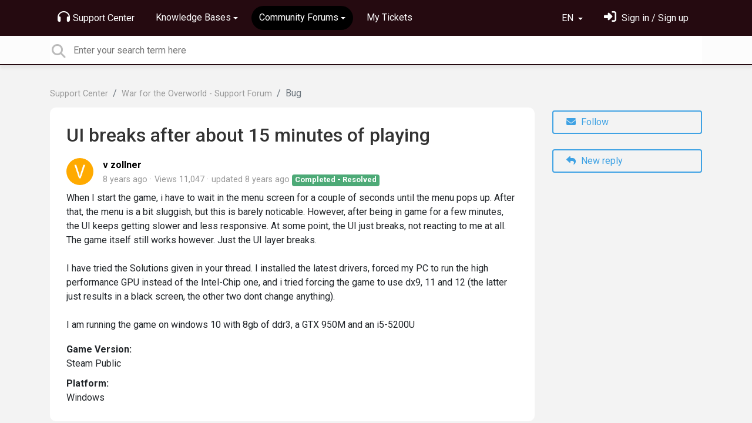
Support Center (96, 17)
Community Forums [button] (298, 17)
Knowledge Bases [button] (193, 17)
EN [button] (569, 18)
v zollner (122, 164)
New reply (594, 160)
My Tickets (389, 17)
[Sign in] (646, 18)
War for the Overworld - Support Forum (197, 94)
